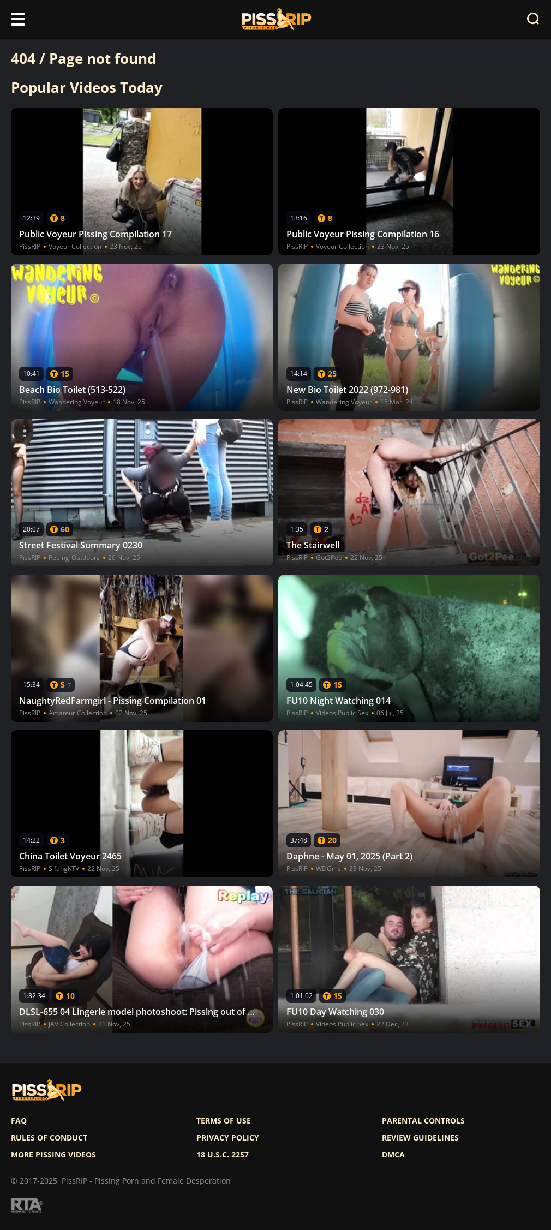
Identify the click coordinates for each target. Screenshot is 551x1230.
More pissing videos (53, 1155)
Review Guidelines (420, 1138)
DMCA (393, 1155)
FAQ (19, 1121)
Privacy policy (227, 1138)
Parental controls (423, 1121)
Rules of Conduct (49, 1138)
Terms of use (223, 1121)
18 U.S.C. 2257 (222, 1155)
